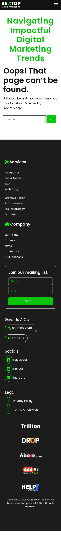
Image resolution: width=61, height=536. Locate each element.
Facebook (20, 360)
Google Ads (12, 172)
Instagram (20, 378)
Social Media (13, 178)
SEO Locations (14, 257)
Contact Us (12, 251)
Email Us (18, 338)
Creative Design (15, 198)
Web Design (12, 189)
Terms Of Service (25, 410)
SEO (7, 183)
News (8, 246)
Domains (10, 214)
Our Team (11, 235)
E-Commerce (14, 203)
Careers (10, 240)
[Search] (51, 119)
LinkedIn (19, 369)
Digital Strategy (15, 209)
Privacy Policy (23, 401)
